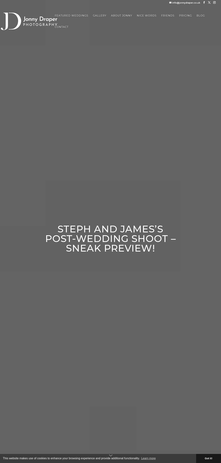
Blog (200, 15)
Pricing (185, 15)
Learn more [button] (148, 458)
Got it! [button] (208, 458)
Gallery (99, 15)
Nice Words (147, 15)
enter (109, 263)
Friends (167, 15)
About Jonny (121, 15)
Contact (61, 27)
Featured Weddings (71, 15)
